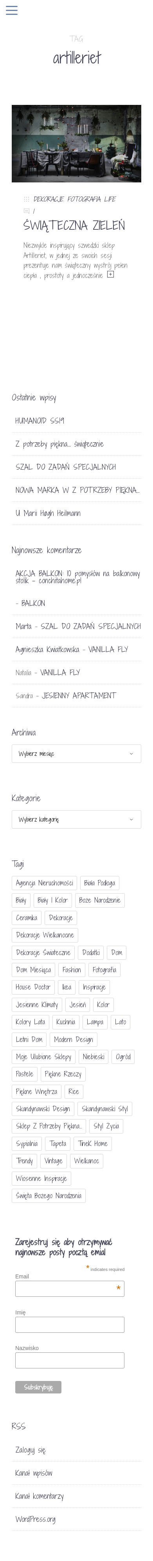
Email (68, 1276)
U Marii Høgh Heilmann (48, 513)
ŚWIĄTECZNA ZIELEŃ (74, 225)
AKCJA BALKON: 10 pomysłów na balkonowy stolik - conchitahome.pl (78, 577)
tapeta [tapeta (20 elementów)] (57, 1143)
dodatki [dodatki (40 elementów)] (90, 952)
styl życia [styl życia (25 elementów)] (106, 1125)
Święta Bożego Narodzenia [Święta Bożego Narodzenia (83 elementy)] (48, 1195)
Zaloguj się (31, 1450)
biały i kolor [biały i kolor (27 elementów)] (53, 900)
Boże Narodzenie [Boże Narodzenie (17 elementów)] (100, 900)
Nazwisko (27, 1348)
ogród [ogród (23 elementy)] (123, 1056)
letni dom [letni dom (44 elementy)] (29, 1039)
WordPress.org (36, 1519)
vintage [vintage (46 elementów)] (54, 1160)
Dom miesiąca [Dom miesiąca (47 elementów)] (33, 969)
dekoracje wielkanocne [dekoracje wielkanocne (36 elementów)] (45, 934)
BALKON (33, 603)
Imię (20, 1312)
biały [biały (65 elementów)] (21, 900)
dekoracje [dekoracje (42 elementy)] (61, 917)
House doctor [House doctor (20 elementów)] (33, 986)
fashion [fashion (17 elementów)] (72, 969)
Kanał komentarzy (39, 1496)
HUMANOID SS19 (40, 421)
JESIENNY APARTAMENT (79, 695)
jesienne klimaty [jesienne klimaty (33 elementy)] (37, 1004)
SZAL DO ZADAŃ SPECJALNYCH (66, 467)
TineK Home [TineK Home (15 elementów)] (93, 1143)
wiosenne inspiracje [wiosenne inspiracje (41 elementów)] (41, 1178)
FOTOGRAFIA (83, 199)
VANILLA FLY (108, 649)
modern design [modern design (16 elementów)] (73, 1039)
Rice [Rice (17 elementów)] (74, 1091)
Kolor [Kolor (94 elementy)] (103, 1004)
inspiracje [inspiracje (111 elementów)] (94, 986)
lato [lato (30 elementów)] (120, 1021)
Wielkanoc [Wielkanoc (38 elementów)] (86, 1160)
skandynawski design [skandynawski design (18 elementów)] (43, 1108)
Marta (24, 626)
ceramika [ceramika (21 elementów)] (26, 917)
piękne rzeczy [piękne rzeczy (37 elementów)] (63, 1073)
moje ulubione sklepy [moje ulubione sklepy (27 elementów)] (43, 1056)
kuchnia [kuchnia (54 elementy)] (66, 1021)
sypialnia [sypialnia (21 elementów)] (27, 1143)
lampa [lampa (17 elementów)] (95, 1021)
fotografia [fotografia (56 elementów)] (104, 969)
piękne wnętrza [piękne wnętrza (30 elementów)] (36, 1091)
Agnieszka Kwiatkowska (47, 649)
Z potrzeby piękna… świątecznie (60, 444)
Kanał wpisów (34, 1473)
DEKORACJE (48, 199)
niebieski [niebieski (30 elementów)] (93, 1056)
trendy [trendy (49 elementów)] (24, 1160)
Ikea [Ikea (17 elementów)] (66, 986)
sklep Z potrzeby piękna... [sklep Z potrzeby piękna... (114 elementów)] (49, 1125)
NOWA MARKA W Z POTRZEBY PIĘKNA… (78, 490)
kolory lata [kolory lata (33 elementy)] (30, 1021)
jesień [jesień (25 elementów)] (78, 1004)
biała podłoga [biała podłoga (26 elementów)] (100, 882)
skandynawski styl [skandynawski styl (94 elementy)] (105, 1108)
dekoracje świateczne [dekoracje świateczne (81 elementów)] (43, 952)
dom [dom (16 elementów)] (116, 952)
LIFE (109, 199)
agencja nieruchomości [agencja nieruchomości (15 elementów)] (44, 882)
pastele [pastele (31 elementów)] (24, 1073)
